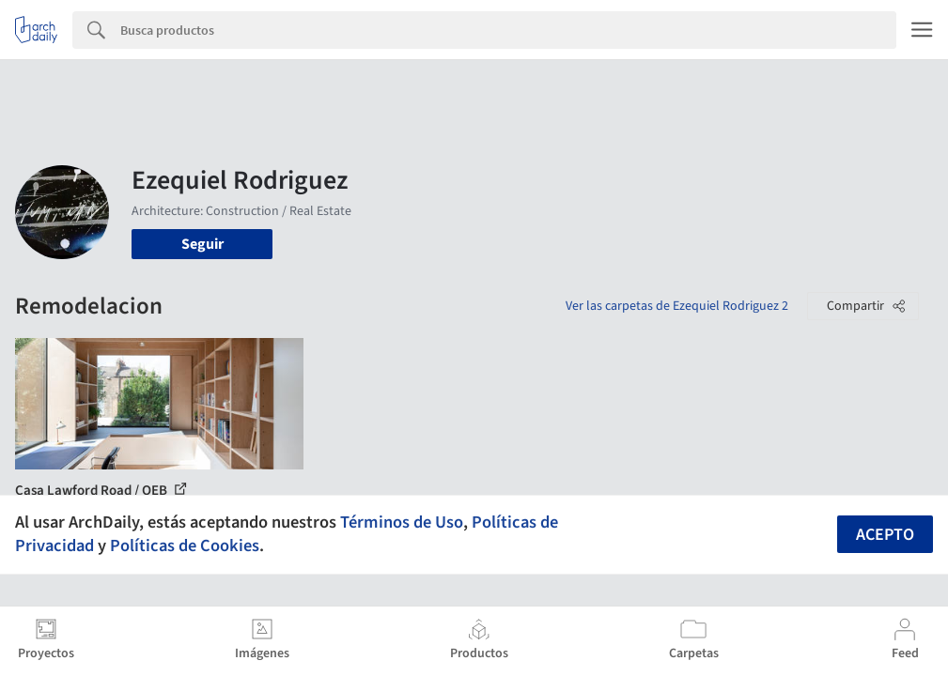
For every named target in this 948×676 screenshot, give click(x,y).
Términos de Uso (401, 522)
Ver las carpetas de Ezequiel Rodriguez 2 (677, 306)
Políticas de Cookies (184, 545)
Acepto (885, 534)
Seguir (202, 244)
